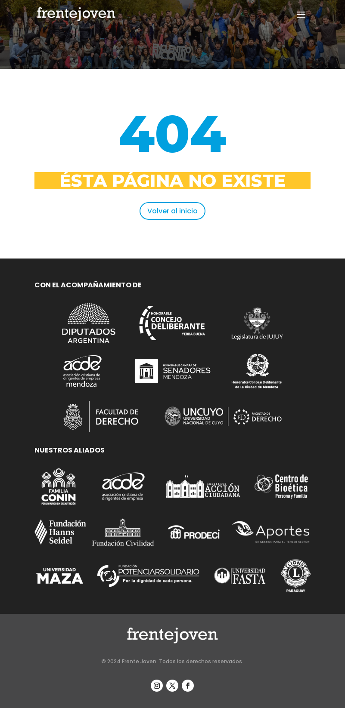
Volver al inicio (172, 211)
